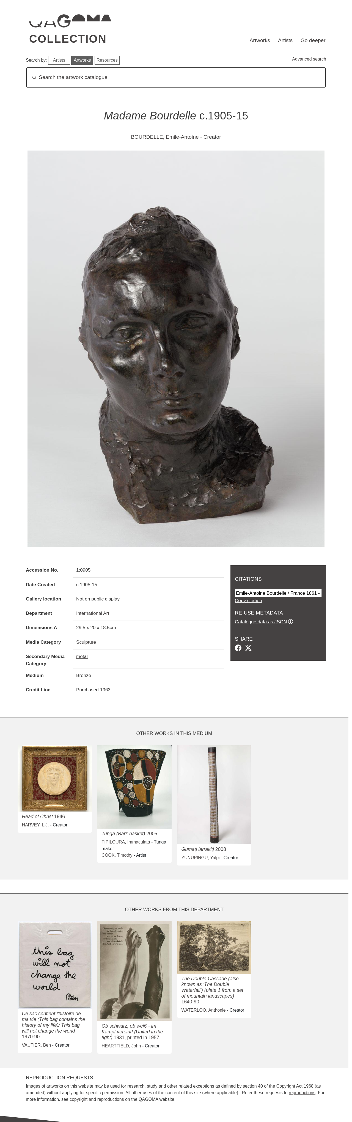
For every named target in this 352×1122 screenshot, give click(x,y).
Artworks (260, 40)
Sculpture (86, 642)
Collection (68, 39)
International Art (92, 613)
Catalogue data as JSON (261, 621)
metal (82, 656)
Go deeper (313, 40)
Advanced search (309, 59)
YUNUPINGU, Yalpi (201, 857)
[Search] (176, 77)
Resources (107, 60)
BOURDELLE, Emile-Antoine (165, 137)
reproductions (302, 1092)
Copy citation (248, 600)
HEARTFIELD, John (121, 1046)
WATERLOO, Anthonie (204, 1010)
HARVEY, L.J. (35, 825)
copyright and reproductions (97, 1099)
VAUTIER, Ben (36, 1045)
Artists (285, 40)
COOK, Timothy (117, 855)
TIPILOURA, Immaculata (126, 842)
